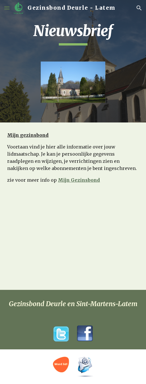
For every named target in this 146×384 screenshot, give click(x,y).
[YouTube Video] (73, 253)
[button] (7, 8)
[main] (73, 34)
